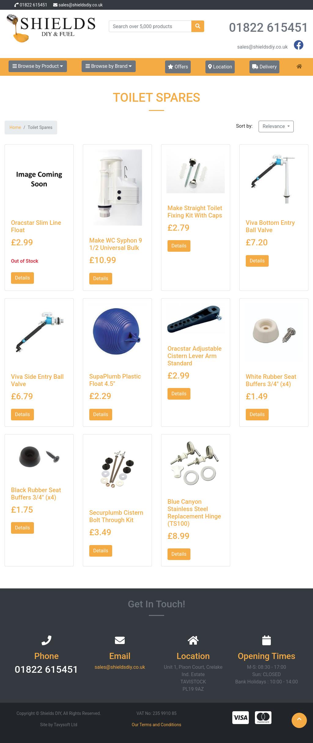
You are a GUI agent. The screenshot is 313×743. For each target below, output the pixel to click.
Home (15, 127)
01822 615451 (33, 4)
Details (22, 278)
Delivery (264, 67)
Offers (178, 67)
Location (220, 67)
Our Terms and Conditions (156, 724)
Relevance (274, 126)
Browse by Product (38, 66)
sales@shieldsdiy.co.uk (80, 4)
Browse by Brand (109, 66)
